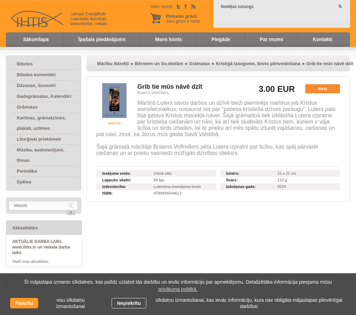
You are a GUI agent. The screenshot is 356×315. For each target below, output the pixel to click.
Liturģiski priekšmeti (39, 139)
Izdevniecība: (114, 186)
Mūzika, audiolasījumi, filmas (40, 155)
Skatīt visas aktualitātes (30, 261)
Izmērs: (233, 173)
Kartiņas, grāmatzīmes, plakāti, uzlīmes (41, 123)
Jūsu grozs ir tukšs (183, 19)
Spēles (24, 181)
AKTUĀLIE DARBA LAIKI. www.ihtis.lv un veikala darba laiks (41, 247)
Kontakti (322, 39)
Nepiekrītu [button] (129, 303)
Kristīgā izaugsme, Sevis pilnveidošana (258, 63)
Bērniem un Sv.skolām (159, 63)
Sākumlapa (36, 39)
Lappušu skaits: (116, 180)
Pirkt (322, 88)
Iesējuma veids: (116, 173)
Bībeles (25, 63)
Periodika (27, 171)
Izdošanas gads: (241, 186)
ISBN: (107, 193)
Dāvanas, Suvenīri (36, 85)
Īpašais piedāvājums (102, 39)
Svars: (232, 180)
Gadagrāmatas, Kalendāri (44, 96)
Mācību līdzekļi (113, 63)
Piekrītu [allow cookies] (24, 303)
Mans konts (168, 39)
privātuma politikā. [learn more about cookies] (178, 289)
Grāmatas (27, 107)
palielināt (114, 123)
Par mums (271, 39)
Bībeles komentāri (36, 74)
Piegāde (220, 39)
